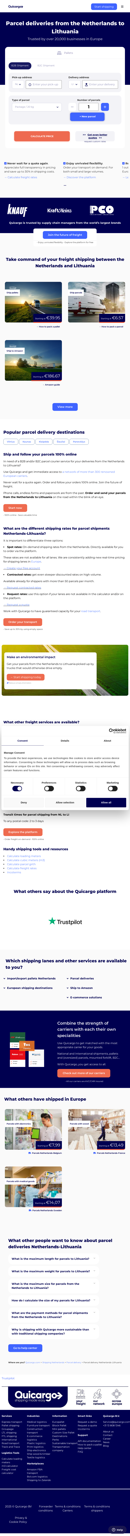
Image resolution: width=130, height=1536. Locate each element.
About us (108, 1431)
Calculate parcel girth (21, 864)
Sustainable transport (65, 1443)
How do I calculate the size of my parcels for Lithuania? (51, 1300)
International (9, 1440)
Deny (24, 802)
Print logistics (35, 1447)
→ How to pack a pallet (48, 327)
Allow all (106, 802)
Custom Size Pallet (63, 1433)
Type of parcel (21, 100)
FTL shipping (9, 1436)
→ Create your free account (21, 568)
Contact (107, 1435)
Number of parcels (88, 100)
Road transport (10, 1443)
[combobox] (18, 84)
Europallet (58, 1422)
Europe (36, 562)
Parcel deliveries (82, 979)
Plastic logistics (36, 1443)
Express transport (12, 1422)
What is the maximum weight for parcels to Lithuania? (51, 1271)
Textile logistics (36, 1457)
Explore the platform (22, 832)
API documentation (89, 1441)
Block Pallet (59, 1425)
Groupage (7, 1429)
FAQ (80, 1452)
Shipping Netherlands (53, 1363)
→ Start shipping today (25, 677)
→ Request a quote (16, 605)
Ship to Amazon (81, 988)
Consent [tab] (22, 740)
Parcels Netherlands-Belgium (47, 1153)
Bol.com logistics (37, 1476)
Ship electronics (36, 1450)
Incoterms (14, 872)
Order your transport (22, 622)
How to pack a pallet (90, 1444)
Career (107, 1439)
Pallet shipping (10, 1425)
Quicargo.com (32, 1363)
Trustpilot (8, 1378)
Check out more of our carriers (85, 1073)
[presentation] (44, 84)
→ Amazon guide (51, 385)
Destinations (59, 1436)
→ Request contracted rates (22, 588)
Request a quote (87, 1425)
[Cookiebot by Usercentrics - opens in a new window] (111, 730)
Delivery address (78, 77)
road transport (90, 611)
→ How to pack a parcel (111, 327)
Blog (106, 1446)
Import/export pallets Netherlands (31, 979)
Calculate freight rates (22, 868)
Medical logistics (37, 1422)
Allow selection (65, 802)
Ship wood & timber (38, 1454)
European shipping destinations (30, 988)
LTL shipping (9, 1433)
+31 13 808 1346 (112, 1425)
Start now (15, 508)
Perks (55, 1440)
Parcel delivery (73, 1363)
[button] (65, 408)
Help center (84, 1448)
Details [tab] (65, 740)
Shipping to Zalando (39, 1480)
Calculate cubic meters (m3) (26, 860)
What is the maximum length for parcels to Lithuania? (50, 1259)
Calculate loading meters (24, 856)
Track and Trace (11, 1447)
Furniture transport (38, 1425)
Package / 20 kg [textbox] (24, 106)
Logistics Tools (10, 1453)
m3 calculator (10, 1466)
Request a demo (87, 1422)
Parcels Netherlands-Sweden (47, 1211)
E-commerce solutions (86, 998)
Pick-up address (22, 77)
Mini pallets (59, 1429)
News (106, 1442)
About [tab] (107, 740)
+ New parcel (88, 117)
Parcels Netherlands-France (111, 1153)
